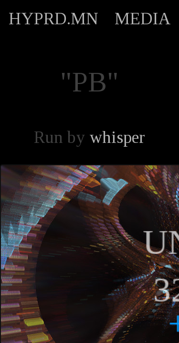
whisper (117, 137)
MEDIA (143, 18)
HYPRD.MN (53, 18)
